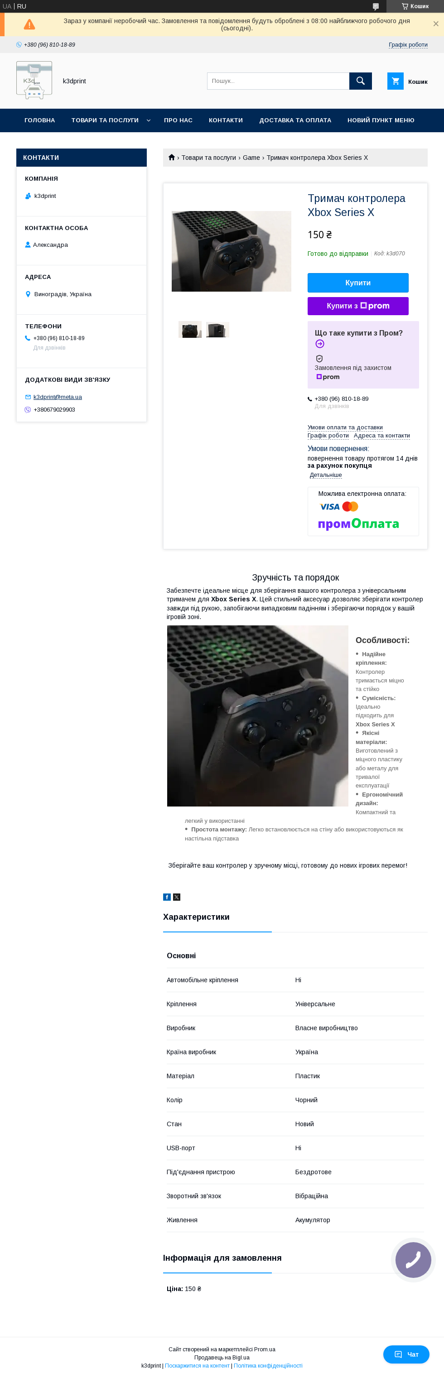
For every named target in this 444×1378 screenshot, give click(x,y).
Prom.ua (264, 1349)
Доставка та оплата (295, 120)
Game (251, 157)
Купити (358, 283)
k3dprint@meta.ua (58, 397)
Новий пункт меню (381, 120)
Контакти (226, 120)
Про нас (178, 120)
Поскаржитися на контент (197, 1366)
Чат (406, 1354)
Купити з (358, 306)
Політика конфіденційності (268, 1366)
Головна (39, 120)
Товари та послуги (105, 120)
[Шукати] (360, 81)
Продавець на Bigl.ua (222, 1357)
